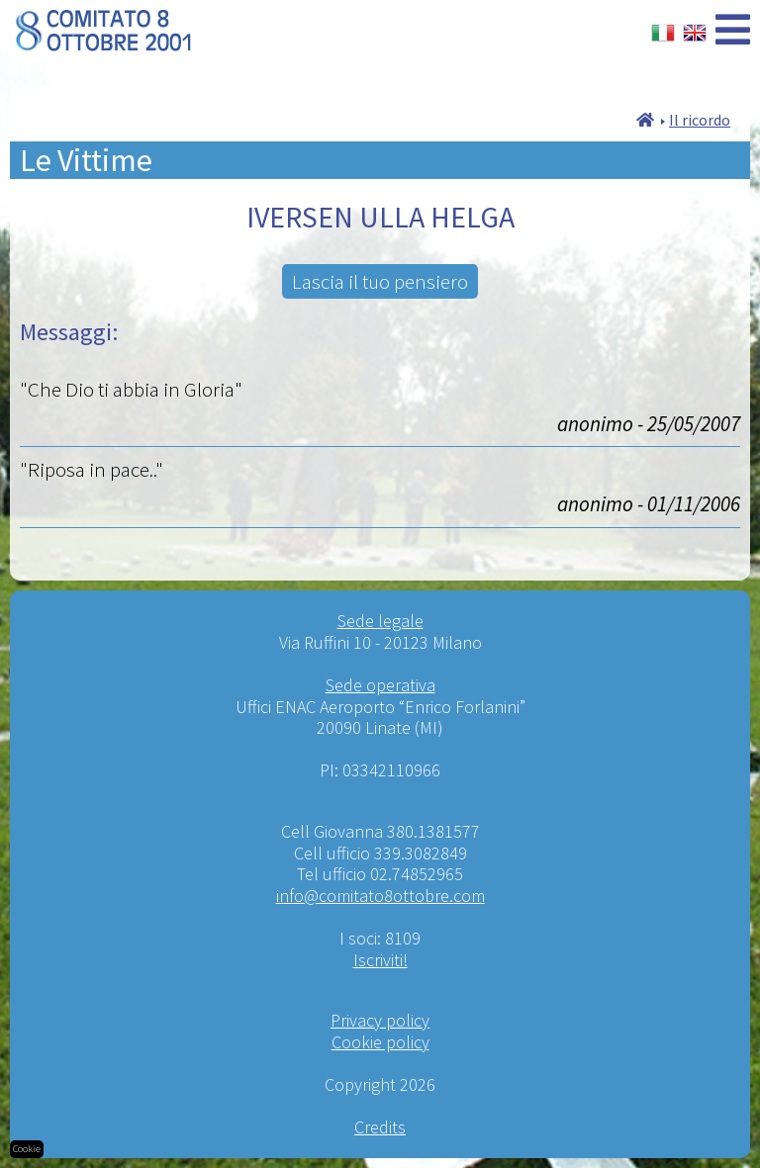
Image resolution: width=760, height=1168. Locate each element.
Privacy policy (380, 1020)
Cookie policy (380, 1042)
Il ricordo (699, 120)
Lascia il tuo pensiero (380, 281)
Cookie (27, 1148)
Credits (380, 1127)
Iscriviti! (380, 959)
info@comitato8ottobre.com (380, 895)
